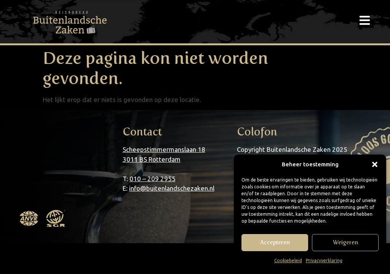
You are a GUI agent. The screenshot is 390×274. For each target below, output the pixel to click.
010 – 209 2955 (152, 178)
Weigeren (345, 242)
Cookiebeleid (288, 260)
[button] (375, 164)
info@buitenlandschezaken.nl (171, 188)
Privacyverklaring (324, 260)
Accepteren (275, 242)
